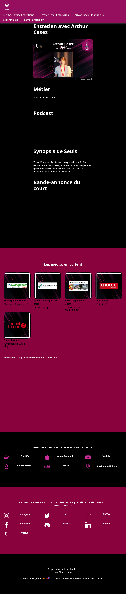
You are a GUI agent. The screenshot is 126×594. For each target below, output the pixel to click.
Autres (33, 20)
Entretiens (18, 15)
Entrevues (55, 15)
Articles (10, 20)
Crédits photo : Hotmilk (84, 79)
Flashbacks (89, 15)
